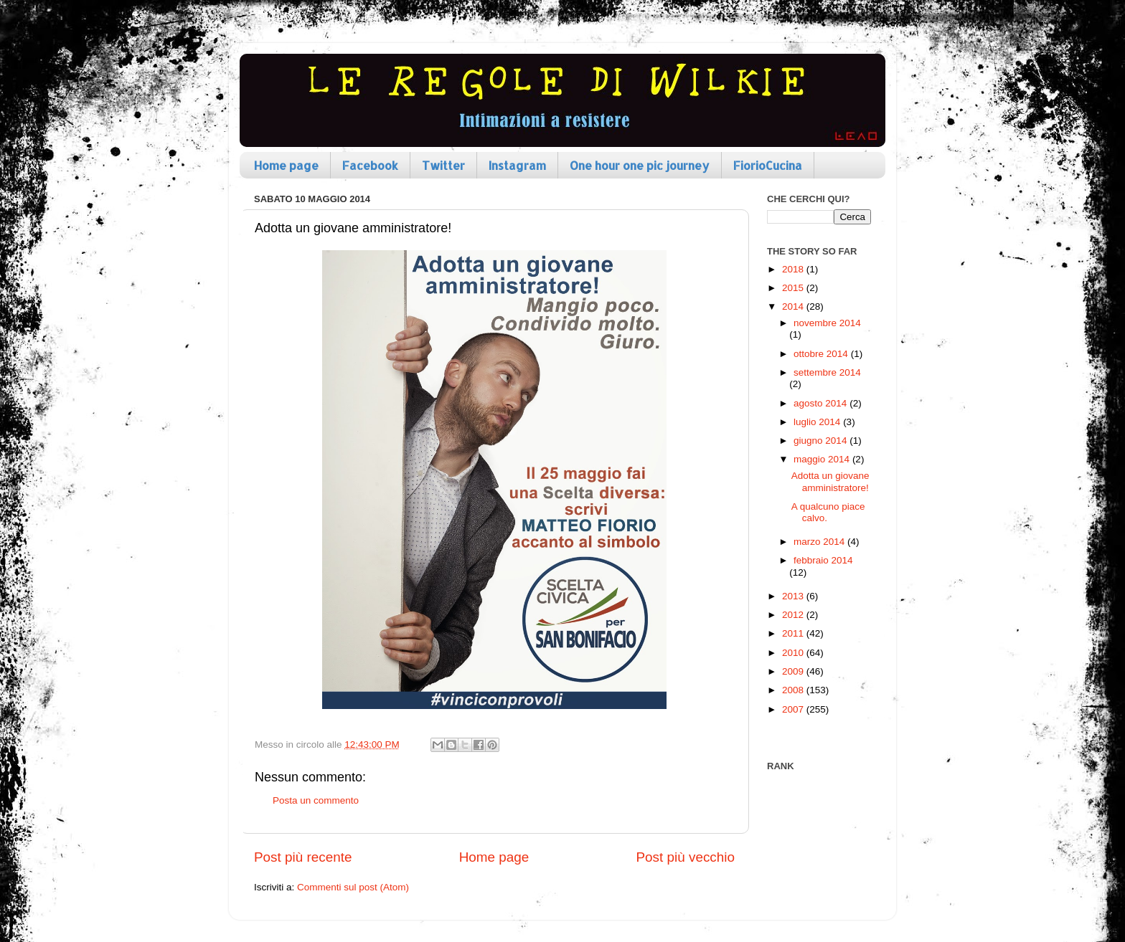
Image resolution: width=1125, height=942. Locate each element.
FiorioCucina (767, 165)
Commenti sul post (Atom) (353, 887)
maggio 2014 (823, 459)
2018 (794, 269)
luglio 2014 (818, 422)
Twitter (443, 165)
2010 (794, 652)
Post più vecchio (685, 857)
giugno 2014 (821, 440)
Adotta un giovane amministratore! (830, 481)
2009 (794, 671)
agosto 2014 (821, 403)
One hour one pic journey (640, 165)
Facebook (370, 165)
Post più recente (303, 857)
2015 (794, 287)
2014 (794, 306)
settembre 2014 (827, 372)
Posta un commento (316, 800)
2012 (794, 614)
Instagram (517, 165)
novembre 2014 (827, 323)
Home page (286, 165)
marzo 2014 (820, 541)
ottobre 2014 (822, 353)
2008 (794, 690)
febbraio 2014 (823, 560)
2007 (794, 709)
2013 (794, 596)
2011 (794, 633)
